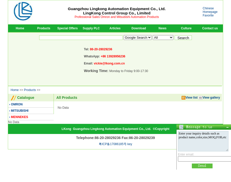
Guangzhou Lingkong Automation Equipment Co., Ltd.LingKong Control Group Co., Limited (117, 11)
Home (20, 28)
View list (189, 97)
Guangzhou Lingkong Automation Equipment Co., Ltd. (112, 129)
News (162, 28)
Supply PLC (91, 28)
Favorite (208, 15)
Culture (186, 28)
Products (43, 28)
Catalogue (25, 98)
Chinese (208, 8)
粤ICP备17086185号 (112, 144)
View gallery (209, 97)
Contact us (210, 28)
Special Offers (67, 28)
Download (138, 28)
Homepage (210, 12)
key (129, 144)
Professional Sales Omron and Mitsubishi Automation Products (117, 17)
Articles (115, 28)
